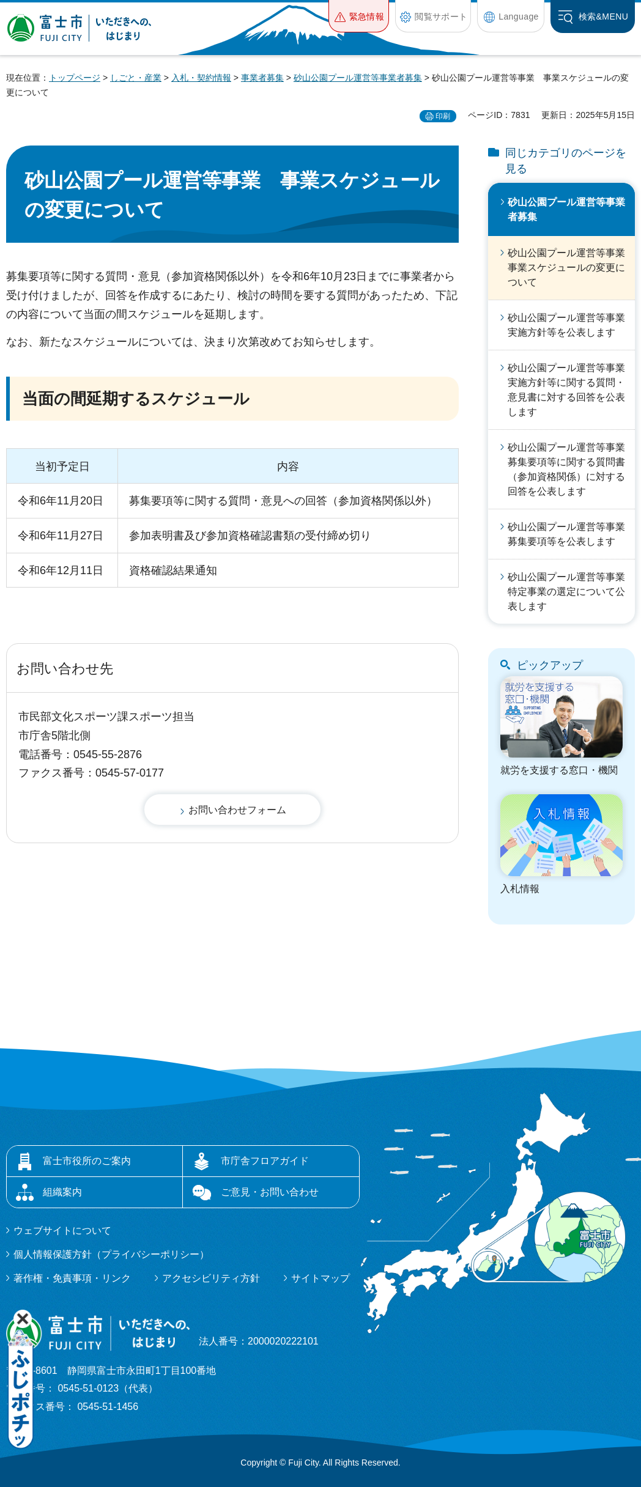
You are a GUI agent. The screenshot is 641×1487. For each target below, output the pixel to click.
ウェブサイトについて (62, 1230)
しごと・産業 (135, 78)
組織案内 (62, 1192)
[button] (358, 16)
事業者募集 (262, 78)
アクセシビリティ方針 (211, 1278)
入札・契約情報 (201, 78)
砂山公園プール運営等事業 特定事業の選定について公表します (571, 591)
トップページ (74, 78)
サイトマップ (320, 1278)
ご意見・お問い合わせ (270, 1192)
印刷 (442, 116)
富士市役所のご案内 (87, 1161)
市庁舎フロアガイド (265, 1161)
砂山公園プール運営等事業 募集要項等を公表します (571, 534)
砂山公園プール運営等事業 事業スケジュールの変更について (571, 267)
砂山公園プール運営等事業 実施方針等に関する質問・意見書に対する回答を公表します (571, 390)
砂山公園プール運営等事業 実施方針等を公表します (571, 325)
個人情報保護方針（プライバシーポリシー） (111, 1254)
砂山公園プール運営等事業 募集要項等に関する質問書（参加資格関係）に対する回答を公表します (571, 469)
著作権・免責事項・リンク (72, 1278)
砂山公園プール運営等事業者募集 (358, 78)
